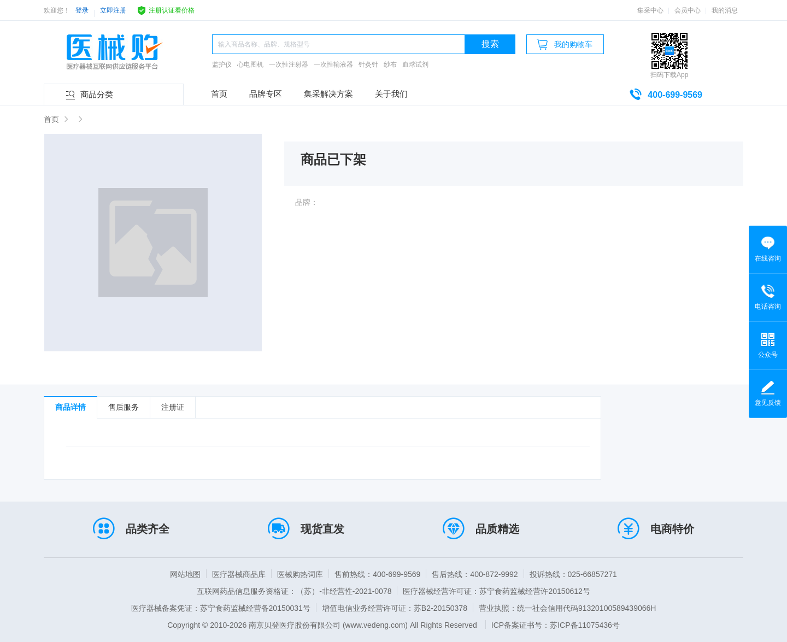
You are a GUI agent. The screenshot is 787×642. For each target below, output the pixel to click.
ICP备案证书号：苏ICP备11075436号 (555, 625)
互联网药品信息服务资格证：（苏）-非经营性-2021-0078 (294, 591)
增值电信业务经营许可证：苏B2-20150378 (394, 608)
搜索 (490, 44)
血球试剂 (415, 64)
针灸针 (368, 64)
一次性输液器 (333, 64)
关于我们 (391, 93)
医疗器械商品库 (239, 574)
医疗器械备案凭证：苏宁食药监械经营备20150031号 (220, 608)
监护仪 (222, 64)
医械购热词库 (300, 574)
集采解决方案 (328, 93)
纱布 (390, 64)
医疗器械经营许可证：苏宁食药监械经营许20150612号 (496, 591)
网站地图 (185, 574)
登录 (82, 10)
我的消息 (725, 10)
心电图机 (250, 64)
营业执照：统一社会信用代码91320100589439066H (567, 608)
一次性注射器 (288, 64)
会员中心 (687, 10)
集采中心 (650, 10)
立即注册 (113, 10)
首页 (219, 93)
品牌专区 (265, 93)
